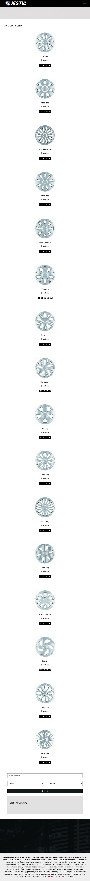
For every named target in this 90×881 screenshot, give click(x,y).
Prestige (45, 60)
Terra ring (45, 335)
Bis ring (45, 428)
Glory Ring (45, 753)
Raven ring (45, 382)
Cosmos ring (45, 242)
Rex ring (45, 661)
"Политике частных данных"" (50, 876)
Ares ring (45, 103)
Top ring (45, 289)
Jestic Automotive (18, 803)
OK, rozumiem (67, 876)
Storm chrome (45, 614)
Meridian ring (45, 149)
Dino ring (45, 521)
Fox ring (45, 56)
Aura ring (45, 196)
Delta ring (45, 475)
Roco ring (45, 568)
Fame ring (45, 707)
